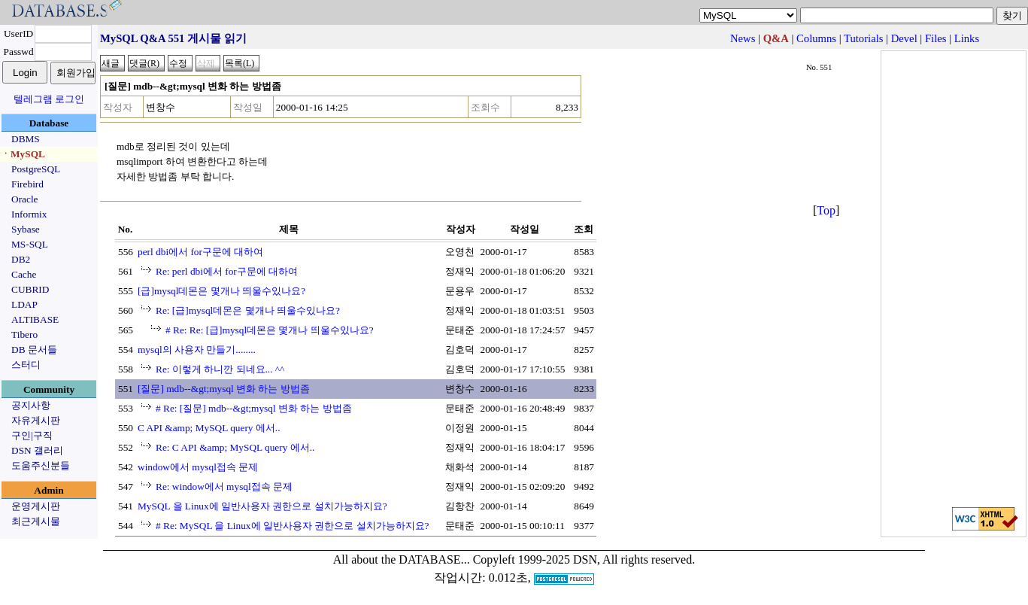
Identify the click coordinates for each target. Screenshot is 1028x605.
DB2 (20, 259)
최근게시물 (35, 521)
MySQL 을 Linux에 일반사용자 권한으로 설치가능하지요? (262, 506)
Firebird (27, 184)
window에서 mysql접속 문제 (198, 467)
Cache (23, 274)
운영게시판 (35, 506)
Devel (904, 38)
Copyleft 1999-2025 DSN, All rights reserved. (584, 559)
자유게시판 (35, 420)
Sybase (25, 229)
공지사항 (30, 405)
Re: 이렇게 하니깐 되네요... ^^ (220, 369)
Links (966, 38)
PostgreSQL (35, 169)
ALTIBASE (35, 319)
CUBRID (30, 289)
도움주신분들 (40, 465)
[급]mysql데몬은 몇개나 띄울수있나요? (221, 290)
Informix (29, 214)
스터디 (26, 364)
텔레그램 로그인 (49, 99)
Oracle (24, 199)
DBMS (25, 138)
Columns (816, 38)
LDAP (24, 304)
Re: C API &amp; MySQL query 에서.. (235, 447)
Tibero (24, 334)
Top (826, 210)
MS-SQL (29, 244)
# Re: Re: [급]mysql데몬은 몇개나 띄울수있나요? (269, 330)
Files (936, 38)
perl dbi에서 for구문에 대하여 (200, 251)
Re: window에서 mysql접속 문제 (224, 486)
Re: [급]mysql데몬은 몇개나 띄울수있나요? (248, 310)
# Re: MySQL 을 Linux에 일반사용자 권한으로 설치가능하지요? (292, 525)
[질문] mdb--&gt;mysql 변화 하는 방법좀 (224, 388)
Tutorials (863, 38)
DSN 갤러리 (37, 450)
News (742, 38)
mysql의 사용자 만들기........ (197, 349)
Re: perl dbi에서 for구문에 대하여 (227, 271)
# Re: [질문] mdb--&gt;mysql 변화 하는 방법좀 (254, 408)
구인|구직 (32, 435)
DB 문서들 (34, 349)
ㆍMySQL (23, 154)
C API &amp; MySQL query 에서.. (209, 427)
